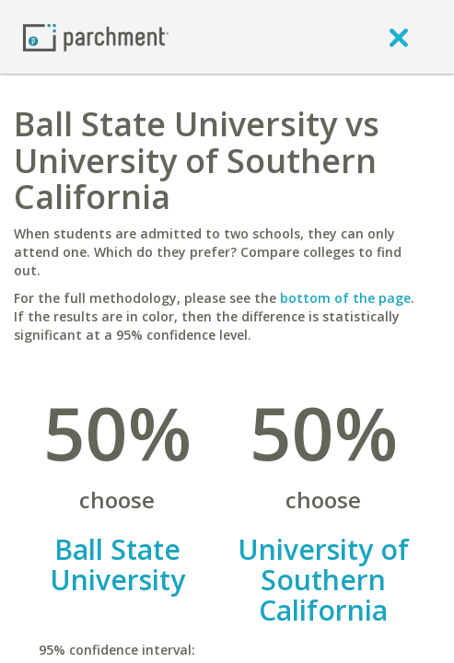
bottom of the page (345, 298)
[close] (398, 37)
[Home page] (96, 36)
